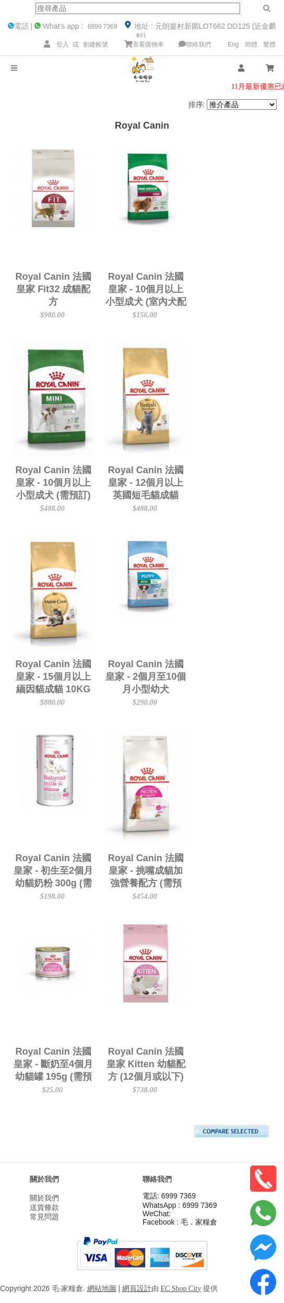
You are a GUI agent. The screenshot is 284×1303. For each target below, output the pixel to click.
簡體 (251, 44)
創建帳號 (95, 44)
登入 (62, 44)
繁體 (269, 44)
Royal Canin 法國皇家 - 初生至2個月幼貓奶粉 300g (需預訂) (74, 870)
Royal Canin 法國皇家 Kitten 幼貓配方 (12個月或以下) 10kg (209, 1063)
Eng (233, 44)
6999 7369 (101, 26)
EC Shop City (180, 1289)
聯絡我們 (195, 44)
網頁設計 (136, 1289)
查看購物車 (144, 44)
